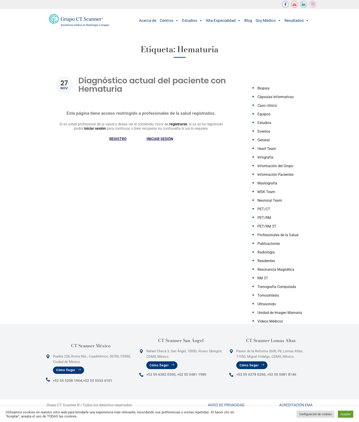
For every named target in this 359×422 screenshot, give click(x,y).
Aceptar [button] (346, 414)
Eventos (263, 131)
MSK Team (266, 192)
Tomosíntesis (268, 295)
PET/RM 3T (266, 226)
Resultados (296, 20)
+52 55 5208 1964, (68, 381)
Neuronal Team (269, 200)
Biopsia (263, 88)
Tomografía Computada (276, 287)
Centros (169, 20)
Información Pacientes (275, 174)
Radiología (266, 252)
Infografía (265, 157)
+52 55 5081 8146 (281, 374)
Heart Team (266, 148)
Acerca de (147, 20)
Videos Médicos (270, 321)
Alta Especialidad (223, 20)
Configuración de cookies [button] (315, 414)
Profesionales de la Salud (277, 235)
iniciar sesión (95, 128)
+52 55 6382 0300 (160, 374)
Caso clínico (267, 105)
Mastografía (267, 183)
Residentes (266, 261)
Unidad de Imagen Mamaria (279, 312)
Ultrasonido (266, 304)
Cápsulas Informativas (275, 97)
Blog (248, 20)
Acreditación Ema (295, 405)
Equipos (263, 114)
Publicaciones (268, 243)
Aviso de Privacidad (226, 405)
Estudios (192, 20)
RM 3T (262, 278)
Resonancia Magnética (275, 269)
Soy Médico (268, 20)
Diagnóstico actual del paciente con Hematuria (152, 85)
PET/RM (264, 218)
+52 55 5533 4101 (97, 381)
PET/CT (263, 209)
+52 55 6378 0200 (250, 374)
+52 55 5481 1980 (191, 374)
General (263, 140)
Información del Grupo (275, 166)
